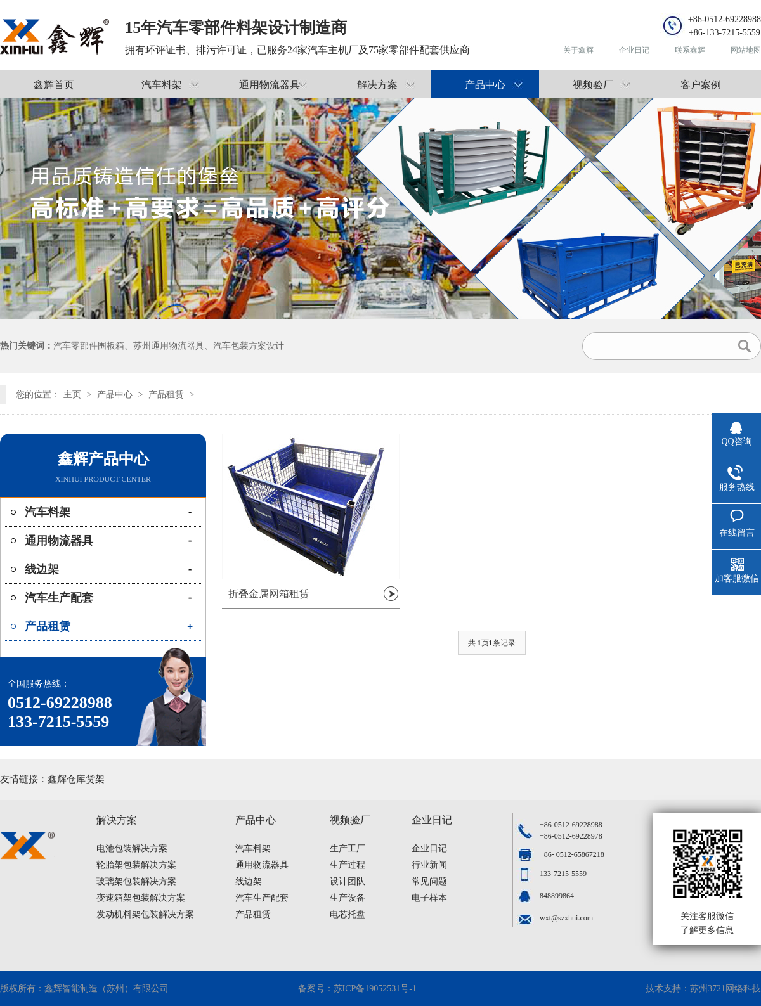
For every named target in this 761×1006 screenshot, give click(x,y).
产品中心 (485, 84)
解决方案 (377, 84)
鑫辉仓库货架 (76, 779)
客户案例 (700, 84)
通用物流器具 (269, 84)
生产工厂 (347, 848)
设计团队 (347, 881)
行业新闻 (429, 865)
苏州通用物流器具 (168, 346)
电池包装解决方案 (131, 848)
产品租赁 (166, 394)
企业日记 (634, 50)
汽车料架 (161, 84)
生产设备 (347, 898)
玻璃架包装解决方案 (136, 881)
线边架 (42, 569)
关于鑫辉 (578, 50)
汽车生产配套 (59, 597)
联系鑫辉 (690, 50)
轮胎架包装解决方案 (136, 865)
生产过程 (347, 865)
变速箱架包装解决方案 (140, 898)
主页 (72, 394)
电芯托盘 (347, 914)
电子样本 (429, 898)
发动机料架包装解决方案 (145, 914)
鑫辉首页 (54, 84)
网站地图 (746, 50)
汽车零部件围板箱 (88, 346)
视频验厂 (593, 84)
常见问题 (429, 881)
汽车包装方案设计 (248, 346)
